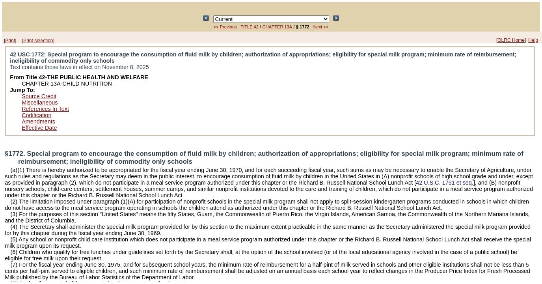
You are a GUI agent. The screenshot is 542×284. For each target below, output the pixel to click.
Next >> (321, 26)
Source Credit (39, 96)
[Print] (10, 40)
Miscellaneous (40, 102)
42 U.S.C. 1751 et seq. (444, 182)
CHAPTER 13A (277, 26)
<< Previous (225, 26)
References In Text (45, 109)
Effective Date (39, 128)
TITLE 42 (250, 26)
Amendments (38, 121)
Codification (36, 115)
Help (533, 40)
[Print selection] (38, 40)
